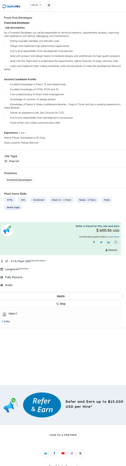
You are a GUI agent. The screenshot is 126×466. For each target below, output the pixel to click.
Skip (61, 304)
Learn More (113, 237)
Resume (111, 250)
